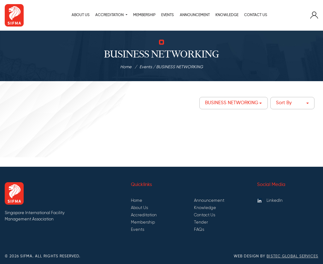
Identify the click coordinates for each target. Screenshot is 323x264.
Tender (201, 222)
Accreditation (144, 215)
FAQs (199, 229)
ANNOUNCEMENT (195, 15)
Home (126, 66)
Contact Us (255, 15)
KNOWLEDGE (226, 15)
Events (167, 15)
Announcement (209, 200)
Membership (143, 222)
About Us (81, 15)
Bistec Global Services (292, 256)
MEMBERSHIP (144, 15)
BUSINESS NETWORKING (231, 103)
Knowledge (205, 207)
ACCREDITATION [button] (110, 15)
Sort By (284, 103)
